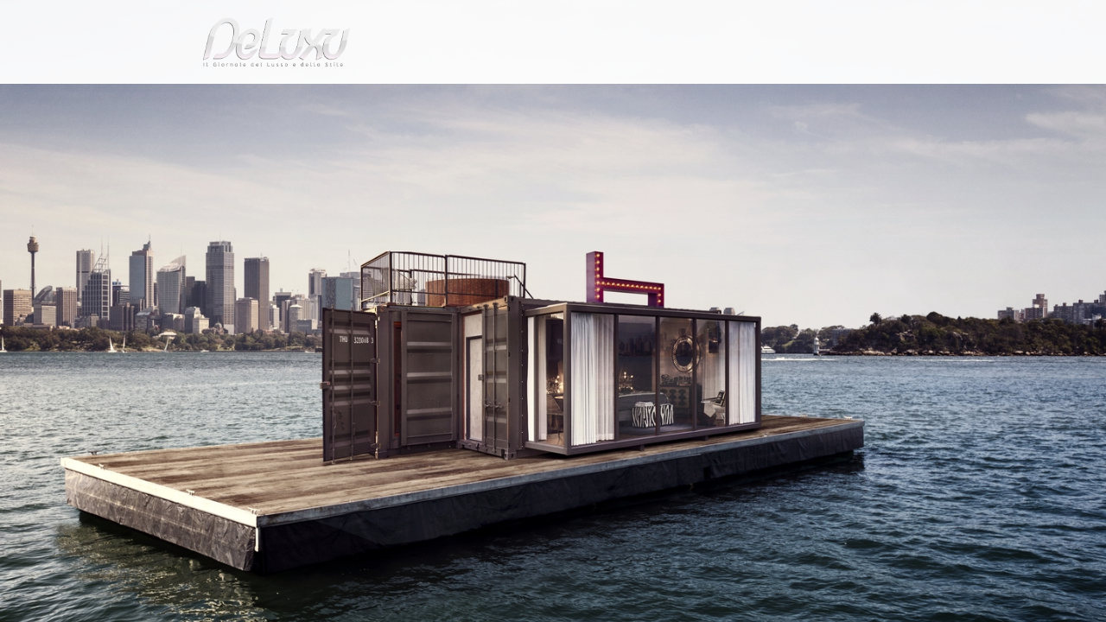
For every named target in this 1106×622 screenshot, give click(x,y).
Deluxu (157, 141)
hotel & (213, 141)
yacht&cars (694, 98)
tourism (859, 98)
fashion (626, 98)
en (942, 21)
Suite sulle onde (292, 141)
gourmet (933, 98)
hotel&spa (773, 98)
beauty (550, 98)
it (885, 21)
